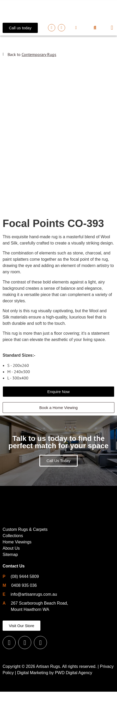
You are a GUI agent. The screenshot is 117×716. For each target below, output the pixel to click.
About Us (11, 572)
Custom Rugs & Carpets (25, 554)
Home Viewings (17, 566)
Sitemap (10, 579)
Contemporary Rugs (39, 54)
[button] (95, 28)
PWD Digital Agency (73, 697)
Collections (13, 560)
